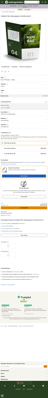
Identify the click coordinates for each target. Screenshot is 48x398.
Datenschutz (29, 389)
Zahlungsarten (23, 379)
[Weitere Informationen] (5, 77)
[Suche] (30, 2)
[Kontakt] (2, 395)
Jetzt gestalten (24, 196)
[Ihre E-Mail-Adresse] (22, 366)
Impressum (18, 389)
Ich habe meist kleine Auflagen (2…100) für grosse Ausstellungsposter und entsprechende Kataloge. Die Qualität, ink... (35, 310)
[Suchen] (38, 2)
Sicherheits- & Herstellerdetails (25, 66)
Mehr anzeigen (24, 235)
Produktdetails (14, 66)
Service (23, 373)
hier (39, 318)
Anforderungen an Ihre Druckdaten (8, 164)
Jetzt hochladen (24, 176)
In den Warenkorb (24, 207)
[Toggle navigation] (2, 2)
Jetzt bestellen (25, 6)
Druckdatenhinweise (6, 66)
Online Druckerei (23, 370)
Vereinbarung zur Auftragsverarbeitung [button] (32, 162)
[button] (23, 40)
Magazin (23, 376)
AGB (24, 389)
